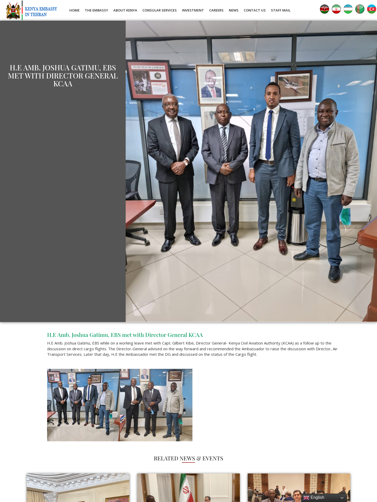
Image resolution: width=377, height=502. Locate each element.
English (313, 498)
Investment (193, 10)
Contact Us (255, 10)
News (234, 10)
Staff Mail (281, 10)
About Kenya (125, 10)
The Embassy (96, 10)
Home (74, 10)
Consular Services (159, 10)
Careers (216, 10)
